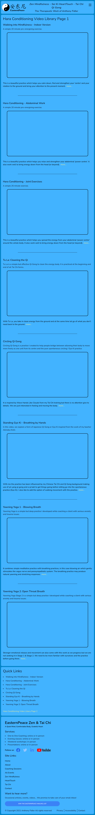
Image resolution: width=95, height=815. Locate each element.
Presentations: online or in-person (23, 744)
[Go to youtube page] (44, 750)
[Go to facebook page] (18, 750)
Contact (8, 788)
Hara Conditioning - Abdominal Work (22, 680)
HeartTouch (10, 780)
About (7, 765)
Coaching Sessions (13, 768)
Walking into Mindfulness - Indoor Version (24, 676)
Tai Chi (8, 784)
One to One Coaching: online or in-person (26, 735)
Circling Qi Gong (13, 692)
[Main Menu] (90, 5)
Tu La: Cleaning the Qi (15, 688)
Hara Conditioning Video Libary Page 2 (20, 711)
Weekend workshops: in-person (22, 741)
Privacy (60, 810)
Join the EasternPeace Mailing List (32, 804)
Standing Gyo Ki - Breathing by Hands (22, 696)
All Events (9, 772)
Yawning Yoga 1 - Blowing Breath (21, 700)
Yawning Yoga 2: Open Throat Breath (22, 704)
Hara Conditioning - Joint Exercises (21, 684)
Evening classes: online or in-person (23, 738)
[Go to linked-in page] (32, 750)
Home (7, 761)
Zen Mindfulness (12, 776)
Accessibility (70, 810)
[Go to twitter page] (25, 750)
